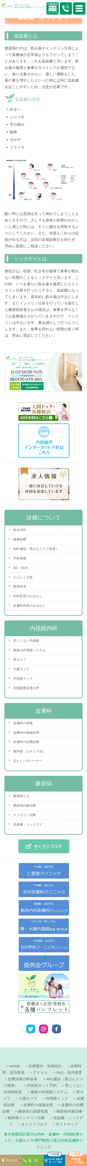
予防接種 (19, 558)
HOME (14, 1066)
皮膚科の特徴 (23, 723)
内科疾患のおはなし (27, 596)
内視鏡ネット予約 (42, 1085)
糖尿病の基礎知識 (33, 1111)
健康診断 (19, 539)
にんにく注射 (23, 577)
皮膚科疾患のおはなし (29, 605)
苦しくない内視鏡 (26, 640)
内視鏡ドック (23, 678)
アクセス (40, 1072)
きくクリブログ (34, 1124)
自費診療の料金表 (22, 1079)
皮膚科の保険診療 (26, 732)
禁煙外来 (19, 586)
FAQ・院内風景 (69, 1072)
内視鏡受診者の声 (26, 688)
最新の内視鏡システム (29, 650)
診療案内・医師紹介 (45, 1066)
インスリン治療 (24, 815)
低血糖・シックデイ (27, 824)
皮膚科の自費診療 (26, 742)
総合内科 (19, 530)
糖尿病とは (21, 796)
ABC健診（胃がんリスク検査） (36, 549)
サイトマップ (67, 1124)
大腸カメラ (21, 669)
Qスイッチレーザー (27, 761)
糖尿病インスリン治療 (26, 1118)
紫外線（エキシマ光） (29, 751)
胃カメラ (19, 659)
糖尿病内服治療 (24, 805)
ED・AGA (20, 568)
